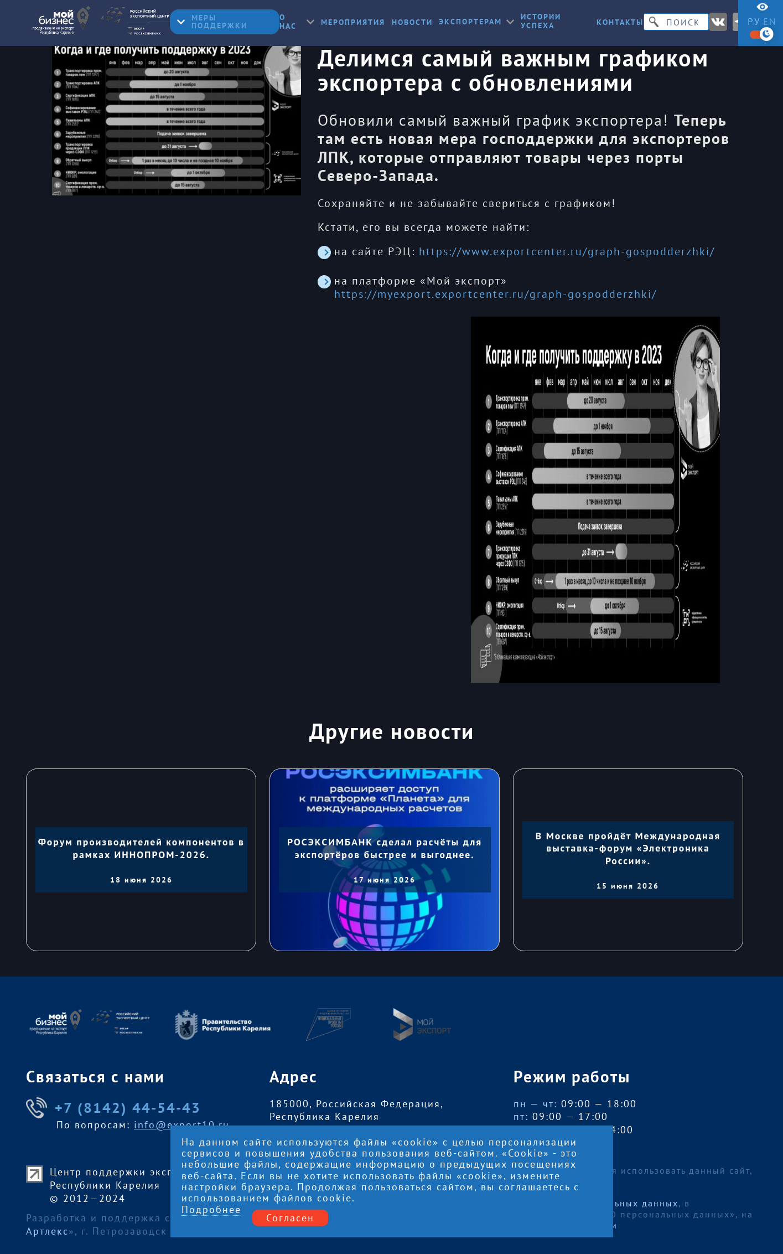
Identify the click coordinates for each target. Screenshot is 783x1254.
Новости (412, 22)
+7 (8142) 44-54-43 (113, 1107)
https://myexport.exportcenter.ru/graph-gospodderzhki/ (495, 294)
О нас (296, 22)
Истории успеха (541, 21)
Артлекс (47, 1231)
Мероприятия (353, 22)
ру (754, 22)
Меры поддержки (212, 21)
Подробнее (211, 1209)
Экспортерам (476, 22)
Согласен (290, 1217)
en (769, 22)
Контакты (620, 22)
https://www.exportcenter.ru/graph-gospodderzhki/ (567, 251)
